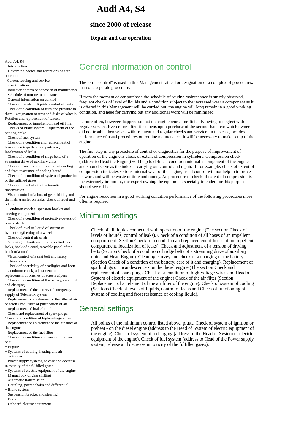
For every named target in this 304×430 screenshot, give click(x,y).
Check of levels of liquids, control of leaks (40, 104)
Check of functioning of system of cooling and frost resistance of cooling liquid (39, 168)
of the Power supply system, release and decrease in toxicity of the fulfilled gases (172, 341)
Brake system (18, 389)
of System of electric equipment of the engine (171, 275)
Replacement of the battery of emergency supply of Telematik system (38, 292)
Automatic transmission (26, 380)
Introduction (17, 66)
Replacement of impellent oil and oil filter (40, 123)
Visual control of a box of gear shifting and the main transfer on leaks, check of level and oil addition (40, 199)
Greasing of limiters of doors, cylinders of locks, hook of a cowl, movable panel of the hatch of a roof (38, 247)
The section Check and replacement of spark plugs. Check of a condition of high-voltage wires (163, 270)
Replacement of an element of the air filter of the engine (144, 283)
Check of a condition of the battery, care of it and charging (163, 261)
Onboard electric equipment (29, 403)
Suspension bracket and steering (33, 394)
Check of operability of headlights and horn (41, 266)
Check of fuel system (24, 137)
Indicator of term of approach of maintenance (43, 90)
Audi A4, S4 (14, 61)
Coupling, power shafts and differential (38, 384)
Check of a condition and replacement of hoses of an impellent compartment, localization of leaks (37, 147)
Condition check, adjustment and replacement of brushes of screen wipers (36, 273)
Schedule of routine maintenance (33, 94)
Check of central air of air (28, 237)
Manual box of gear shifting (29, 375)
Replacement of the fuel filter (30, 332)
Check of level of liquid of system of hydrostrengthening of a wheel (34, 230)
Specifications (19, 85)
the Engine (119, 161)
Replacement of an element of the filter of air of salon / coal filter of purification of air (41, 301)
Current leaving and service (28, 80)
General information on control (32, 99)
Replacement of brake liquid (30, 308)
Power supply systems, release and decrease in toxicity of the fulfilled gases (40, 363)
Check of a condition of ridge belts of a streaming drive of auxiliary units (36, 158)
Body (12, 399)
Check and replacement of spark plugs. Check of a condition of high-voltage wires (38, 315)
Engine (13, 346)
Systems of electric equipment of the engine (42, 370)
